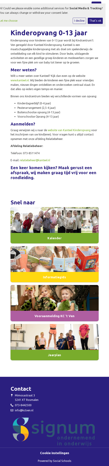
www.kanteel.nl (20, 80)
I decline (79, 20)
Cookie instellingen (54, 452)
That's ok (95, 20)
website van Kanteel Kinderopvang (69, 130)
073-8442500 (23, 405)
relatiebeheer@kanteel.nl (35, 160)
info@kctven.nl (24, 410)
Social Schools (62, 460)
